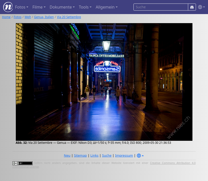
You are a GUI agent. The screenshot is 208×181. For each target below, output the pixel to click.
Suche (107, 155)
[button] (200, 7)
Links (94, 155)
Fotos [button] (20, 7)
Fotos (18, 17)
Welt (28, 17)
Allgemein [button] (105, 7)
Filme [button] (37, 7)
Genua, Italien (44, 17)
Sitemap (80, 155)
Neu (67, 155)
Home (6, 17)
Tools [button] (84, 7)
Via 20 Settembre (69, 17)
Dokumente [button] (61, 7)
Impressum (124, 155)
